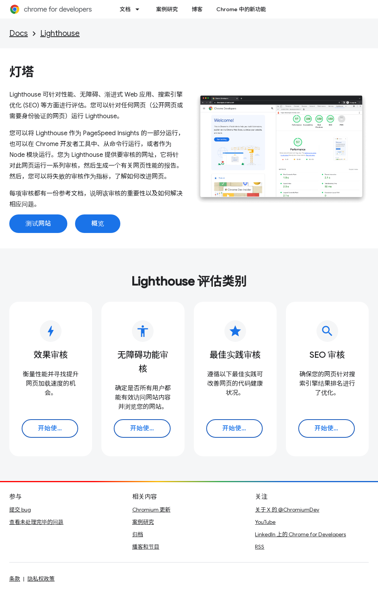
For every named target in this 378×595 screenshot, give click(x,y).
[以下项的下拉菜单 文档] (139, 9)
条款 (14, 579)
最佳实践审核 (235, 355)
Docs (18, 33)
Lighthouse (60, 33)
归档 (137, 534)
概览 (97, 224)
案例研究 (167, 9)
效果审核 (51, 355)
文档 (125, 9)
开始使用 (50, 428)
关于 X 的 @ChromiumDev (287, 509)
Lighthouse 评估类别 (189, 281)
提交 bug (20, 509)
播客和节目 (145, 546)
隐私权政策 (41, 579)
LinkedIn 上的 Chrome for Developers (300, 534)
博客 (197, 9)
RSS (259, 546)
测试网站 (38, 224)
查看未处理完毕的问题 (36, 521)
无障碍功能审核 (142, 362)
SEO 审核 (327, 355)
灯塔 (21, 72)
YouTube (265, 521)
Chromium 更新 (151, 509)
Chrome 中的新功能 (241, 9)
